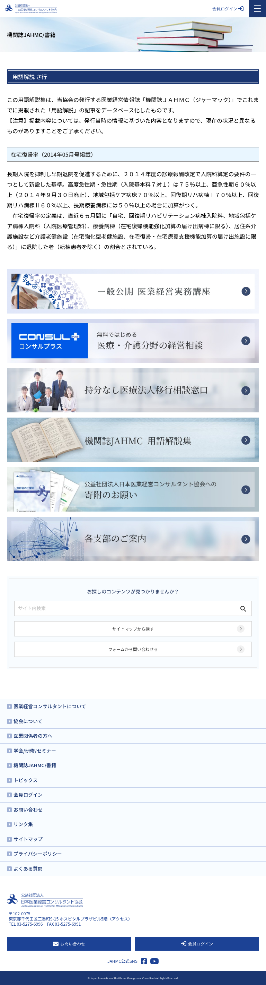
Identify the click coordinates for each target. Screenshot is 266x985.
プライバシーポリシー (38, 853)
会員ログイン (227, 8)
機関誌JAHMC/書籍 (35, 765)
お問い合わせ (28, 809)
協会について (28, 721)
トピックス (26, 780)
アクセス (120, 919)
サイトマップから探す (133, 629)
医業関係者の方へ (33, 735)
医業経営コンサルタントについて (50, 706)
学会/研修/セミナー (35, 750)
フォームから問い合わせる (133, 649)
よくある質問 (28, 868)
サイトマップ (28, 839)
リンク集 (23, 824)
